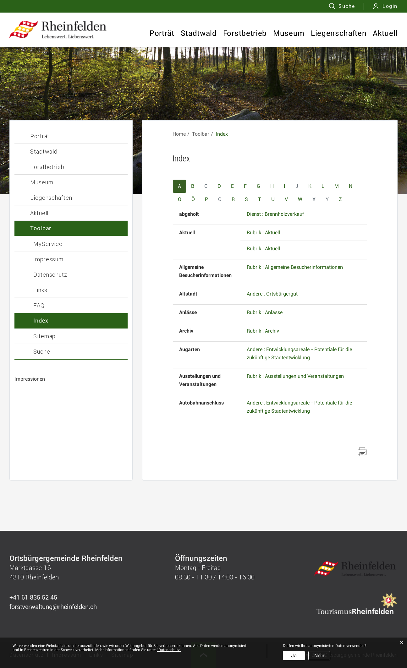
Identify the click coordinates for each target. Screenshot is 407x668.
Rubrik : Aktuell (263, 233)
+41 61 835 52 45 (33, 597)
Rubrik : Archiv (263, 331)
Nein (319, 656)
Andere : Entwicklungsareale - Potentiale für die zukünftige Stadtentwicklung (299, 353)
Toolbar (40, 228)
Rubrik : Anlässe (265, 312)
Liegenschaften (338, 33)
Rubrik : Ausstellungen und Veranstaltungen (295, 376)
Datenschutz (50, 274)
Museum (289, 33)
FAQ (39, 305)
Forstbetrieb (245, 33)
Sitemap (44, 336)
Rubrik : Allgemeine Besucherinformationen (295, 267)
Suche (41, 351)
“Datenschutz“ (169, 650)
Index (40, 320)
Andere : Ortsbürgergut (272, 294)
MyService (48, 243)
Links (40, 290)
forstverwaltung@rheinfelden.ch (53, 607)
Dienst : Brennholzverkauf (275, 214)
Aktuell (385, 33)
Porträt (162, 33)
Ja (294, 656)
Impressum (48, 259)
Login (390, 6)
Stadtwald (199, 33)
